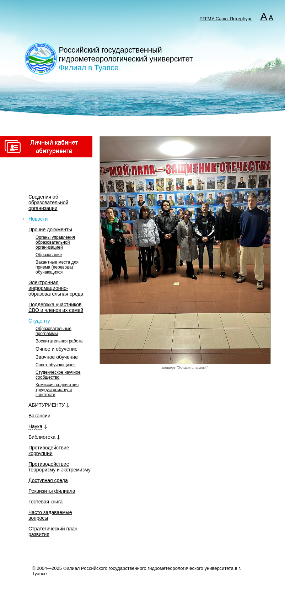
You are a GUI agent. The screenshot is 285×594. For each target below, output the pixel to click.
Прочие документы (50, 229)
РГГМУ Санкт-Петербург (225, 18)
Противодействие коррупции (48, 450)
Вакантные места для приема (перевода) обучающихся (57, 267)
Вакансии (39, 415)
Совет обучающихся (56, 364)
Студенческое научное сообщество (58, 375)
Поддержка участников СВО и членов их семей (55, 307)
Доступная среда (48, 480)
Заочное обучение (57, 357)
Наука (35, 426)
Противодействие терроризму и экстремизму (59, 466)
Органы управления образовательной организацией (55, 242)
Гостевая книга (45, 501)
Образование (49, 254)
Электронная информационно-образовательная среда (55, 288)
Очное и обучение (56, 349)
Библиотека (41, 437)
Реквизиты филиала (51, 491)
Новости (38, 219)
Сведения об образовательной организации (48, 202)
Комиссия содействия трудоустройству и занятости (57, 389)
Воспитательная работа (59, 341)
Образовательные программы (53, 331)
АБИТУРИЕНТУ (46, 405)
